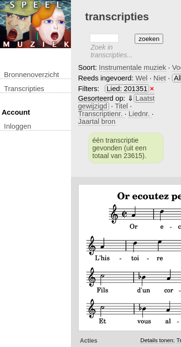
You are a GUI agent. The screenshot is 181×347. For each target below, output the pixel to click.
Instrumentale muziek (132, 67)
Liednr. (140, 114)
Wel (142, 78)
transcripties (24, 89)
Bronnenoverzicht (31, 75)
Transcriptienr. (101, 114)
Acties (88, 340)
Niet (159, 78)
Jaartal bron (96, 121)
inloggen (17, 126)
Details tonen (156, 340)
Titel (122, 106)
